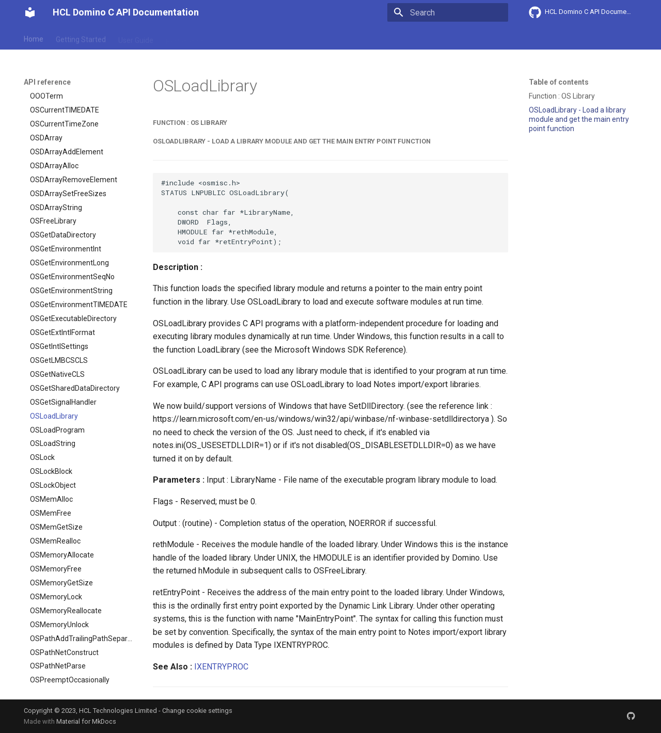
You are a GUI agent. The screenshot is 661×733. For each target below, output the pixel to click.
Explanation (185, 38)
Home (33, 38)
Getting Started (81, 38)
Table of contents (559, 82)
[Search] (447, 12)
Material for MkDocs (86, 721)
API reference (239, 38)
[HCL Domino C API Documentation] (30, 12)
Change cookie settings (197, 710)
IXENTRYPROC (221, 667)
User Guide (135, 38)
